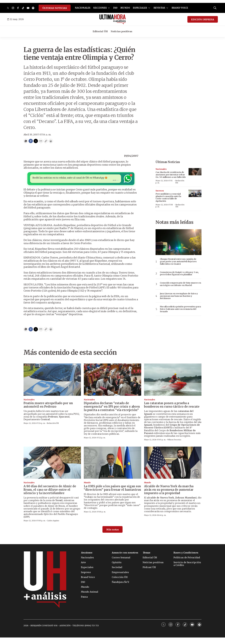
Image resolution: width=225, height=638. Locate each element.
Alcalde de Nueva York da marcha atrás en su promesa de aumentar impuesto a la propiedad (168, 490)
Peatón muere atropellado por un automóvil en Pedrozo (48, 405)
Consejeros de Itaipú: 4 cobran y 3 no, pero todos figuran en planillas (179, 273)
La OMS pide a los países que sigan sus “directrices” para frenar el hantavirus (112, 488)
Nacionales (161, 169)
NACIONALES (82, 7)
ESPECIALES (140, 7)
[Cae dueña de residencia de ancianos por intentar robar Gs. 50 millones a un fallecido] (195, 171)
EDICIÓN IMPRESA (202, 19)
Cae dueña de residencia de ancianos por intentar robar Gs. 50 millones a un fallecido (171, 174)
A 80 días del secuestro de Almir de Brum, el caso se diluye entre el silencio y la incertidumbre (50, 490)
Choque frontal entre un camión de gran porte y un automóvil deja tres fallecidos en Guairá (178, 261)
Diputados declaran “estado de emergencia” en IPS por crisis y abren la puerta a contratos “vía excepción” (112, 407)
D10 (115, 7)
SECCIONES (100, 7)
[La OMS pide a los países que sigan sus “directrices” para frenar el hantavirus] (112, 463)
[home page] (112, 19)
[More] (109, 8)
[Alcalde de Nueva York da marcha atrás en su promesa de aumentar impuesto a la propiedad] (172, 463)
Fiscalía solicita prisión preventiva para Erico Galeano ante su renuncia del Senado (180, 309)
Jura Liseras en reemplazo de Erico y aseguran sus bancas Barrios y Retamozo (179, 296)
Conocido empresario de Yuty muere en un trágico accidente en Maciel (180, 284)
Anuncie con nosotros (125, 553)
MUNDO (125, 7)
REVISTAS (159, 7)
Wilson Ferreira (174, 440)
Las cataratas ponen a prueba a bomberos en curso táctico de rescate (171, 405)
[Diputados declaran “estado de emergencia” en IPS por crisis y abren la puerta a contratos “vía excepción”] (112, 380)
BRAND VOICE (180, 7)
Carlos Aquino (53, 521)
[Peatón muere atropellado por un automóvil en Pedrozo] (52, 380)
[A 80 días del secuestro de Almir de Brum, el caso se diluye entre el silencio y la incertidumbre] (52, 463)
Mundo (87, 483)
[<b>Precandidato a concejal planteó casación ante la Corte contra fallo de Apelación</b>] (195, 193)
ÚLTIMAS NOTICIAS (54, 8)
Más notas (112, 530)
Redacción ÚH (179, 182)
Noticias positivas (121, 31)
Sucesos (160, 191)
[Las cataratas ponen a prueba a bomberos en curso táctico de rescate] (172, 380)
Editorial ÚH (100, 31)
